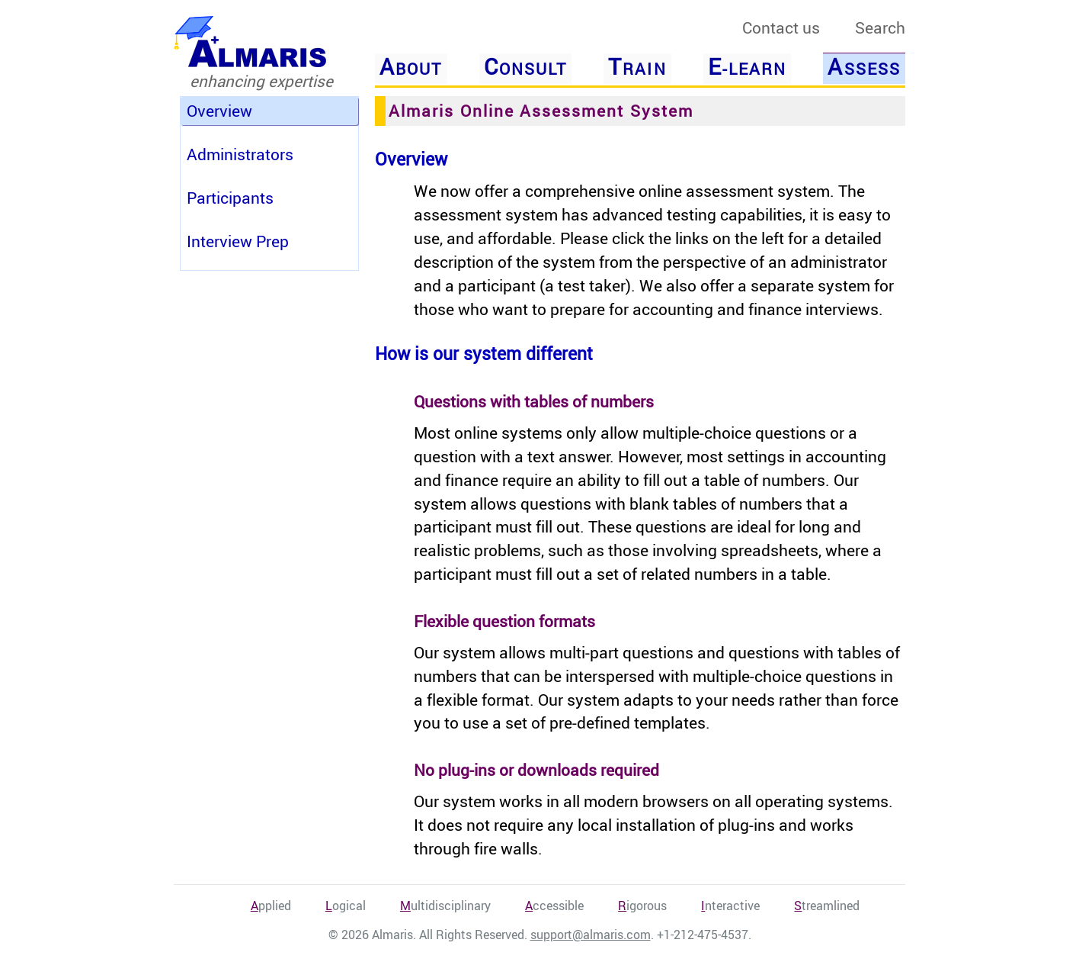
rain (637, 67)
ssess (864, 67)
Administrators (240, 154)
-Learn (747, 67)
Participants (230, 197)
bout (410, 67)
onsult (525, 67)
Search (880, 27)
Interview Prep (238, 241)
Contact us (781, 27)
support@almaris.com (590, 934)
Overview (219, 110)
